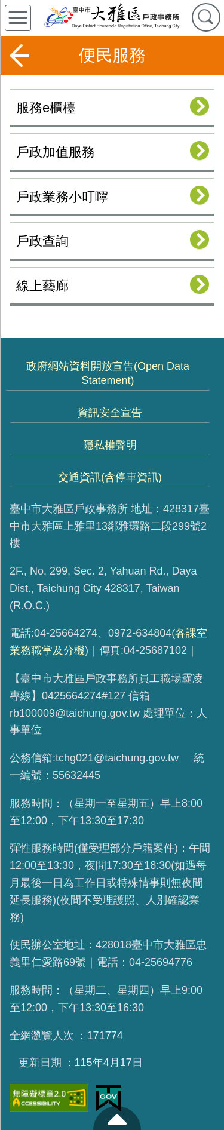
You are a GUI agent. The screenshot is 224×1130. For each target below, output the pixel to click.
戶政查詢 (42, 241)
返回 (19, 55)
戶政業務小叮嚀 (62, 196)
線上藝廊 (42, 285)
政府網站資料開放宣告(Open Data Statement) (107, 373)
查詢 (206, 17)
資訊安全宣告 (110, 413)
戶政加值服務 (55, 152)
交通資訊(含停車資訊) (110, 477)
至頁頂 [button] (117, 1118)
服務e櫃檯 (46, 107)
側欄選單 (18, 18)
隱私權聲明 (110, 445)
